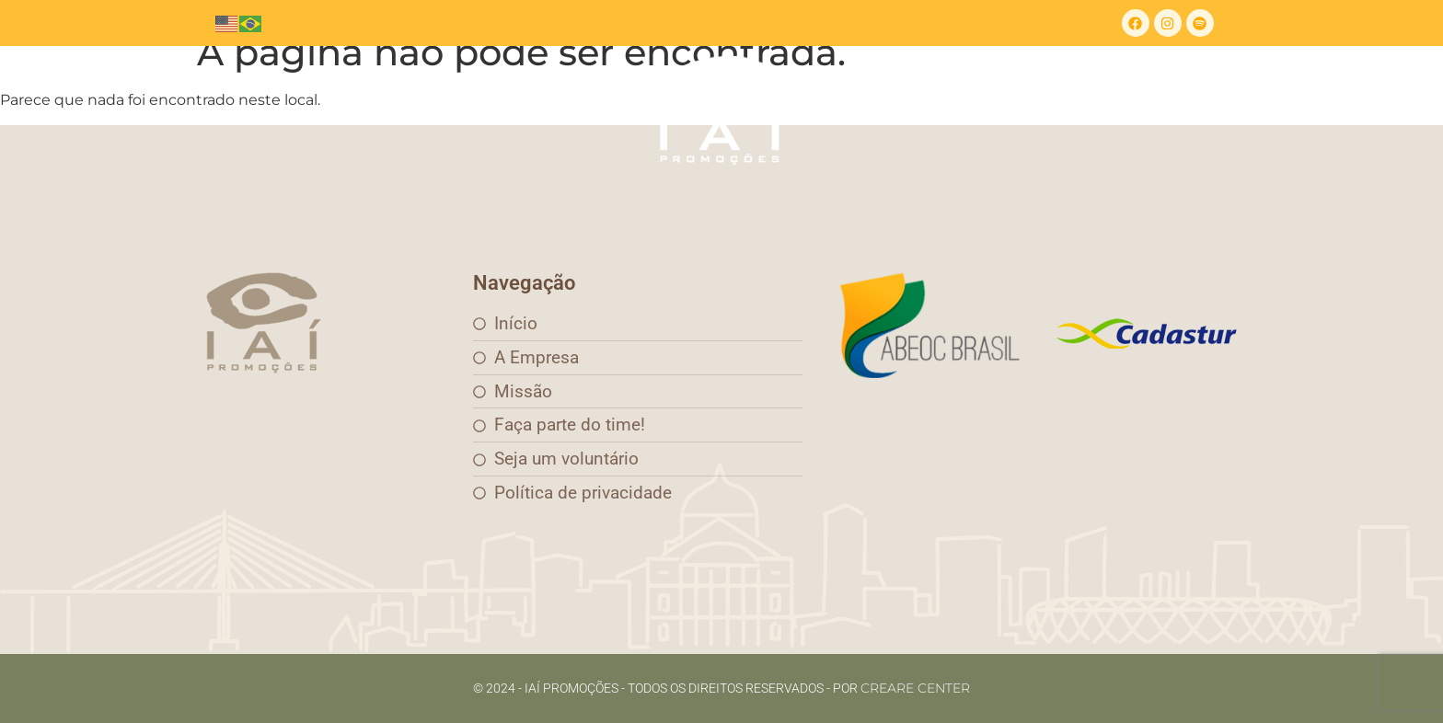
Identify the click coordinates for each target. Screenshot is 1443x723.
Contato (869, 110)
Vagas (1027, 110)
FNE (952, 110)
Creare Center (915, 688)
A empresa (378, 110)
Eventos (573, 110)
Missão (481, 110)
